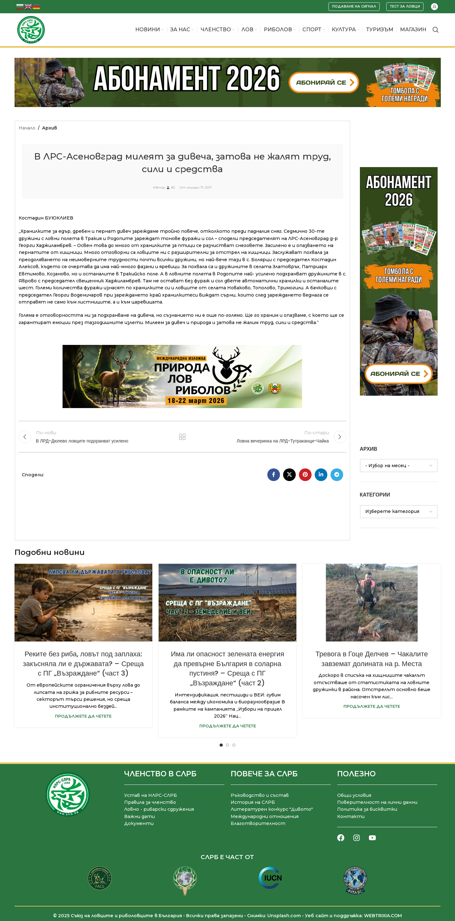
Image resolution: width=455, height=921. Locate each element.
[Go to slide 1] (221, 745)
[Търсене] (435, 29)
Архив (49, 128)
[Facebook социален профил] (273, 474)
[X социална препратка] (289, 474)
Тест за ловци (405, 6)
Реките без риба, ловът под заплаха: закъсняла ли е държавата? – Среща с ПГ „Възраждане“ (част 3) (83, 663)
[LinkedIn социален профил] (321, 474)
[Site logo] (31, 29)
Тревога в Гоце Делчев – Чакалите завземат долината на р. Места (372, 659)
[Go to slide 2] (227, 745)
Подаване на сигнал (354, 6)
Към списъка (182, 436)
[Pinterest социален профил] (305, 474)
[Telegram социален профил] (337, 474)
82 (173, 187)
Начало (27, 128)
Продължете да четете (83, 716)
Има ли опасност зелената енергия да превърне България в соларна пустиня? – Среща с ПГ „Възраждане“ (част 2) (227, 668)
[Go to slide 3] (233, 745)
